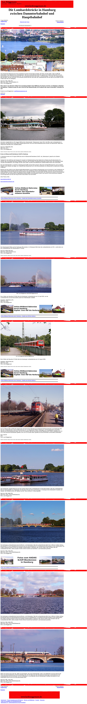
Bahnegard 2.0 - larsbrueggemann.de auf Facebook (13, 702)
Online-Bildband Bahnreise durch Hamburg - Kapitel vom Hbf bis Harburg (18, 316)
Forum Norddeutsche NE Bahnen (15, 700)
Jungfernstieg (4, 21)
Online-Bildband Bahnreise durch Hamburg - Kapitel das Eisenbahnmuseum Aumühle (21, 198)
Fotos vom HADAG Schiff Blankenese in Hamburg (12, 567)
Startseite (42, 700)
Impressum (3, 700)
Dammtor (3, 23)
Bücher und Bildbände (29, 700)
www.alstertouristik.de (6, 179)
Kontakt (37, 700)
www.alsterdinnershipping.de (7, 181)
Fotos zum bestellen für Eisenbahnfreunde (11, 701)
